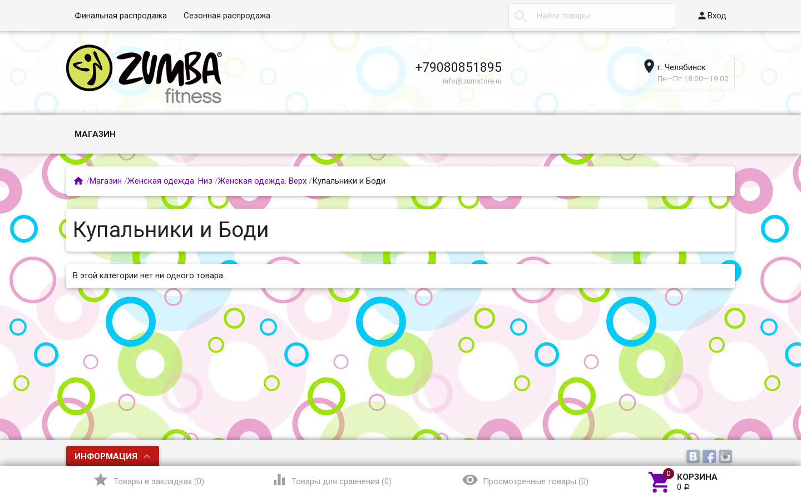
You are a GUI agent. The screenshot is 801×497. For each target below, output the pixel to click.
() (148, 479)
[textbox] (591, 15)
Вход (711, 15)
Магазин (95, 134)
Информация (106, 456)
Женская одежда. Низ (169, 181)
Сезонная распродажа (227, 16)
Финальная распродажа (121, 16)
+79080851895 (459, 67)
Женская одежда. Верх (262, 181)
